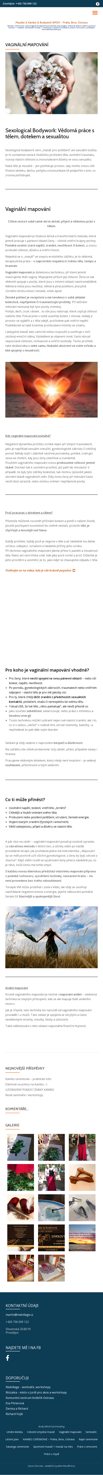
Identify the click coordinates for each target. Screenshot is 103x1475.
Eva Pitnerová (15, 1403)
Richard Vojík (14, 1414)
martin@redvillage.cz (19, 1315)
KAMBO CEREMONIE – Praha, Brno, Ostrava (49, 1439)
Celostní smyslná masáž (41, 1432)
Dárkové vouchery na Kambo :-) (26, 1084)
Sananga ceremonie (17, 1446)
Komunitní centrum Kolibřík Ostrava (30, 1398)
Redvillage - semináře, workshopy (28, 1387)
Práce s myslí (51, 1454)
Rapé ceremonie (88, 1439)
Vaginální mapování (70, 1432)
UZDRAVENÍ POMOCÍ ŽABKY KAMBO (29, 1090)
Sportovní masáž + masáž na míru (53, 1446)
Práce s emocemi (87, 1446)
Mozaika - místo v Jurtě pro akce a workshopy (36, 1392)
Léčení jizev (12, 1439)
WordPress (69, 1465)
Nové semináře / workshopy (24, 1095)
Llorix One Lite (36, 1465)
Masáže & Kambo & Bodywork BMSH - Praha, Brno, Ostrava (51, 22)
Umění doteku (15, 1432)
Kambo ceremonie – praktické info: (28, 1079)
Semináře (91, 1432)
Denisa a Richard (17, 1409)
